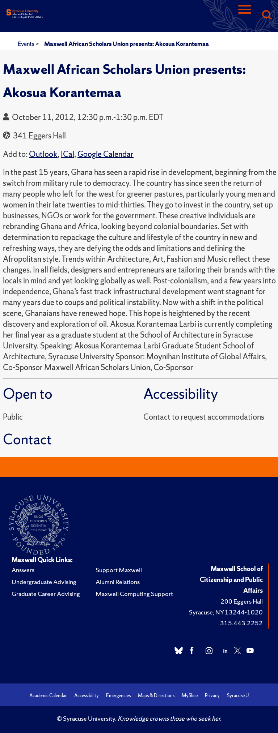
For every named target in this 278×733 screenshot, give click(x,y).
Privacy (212, 696)
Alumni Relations (118, 582)
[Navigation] (245, 15)
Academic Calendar (48, 696)
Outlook (43, 154)
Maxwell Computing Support (134, 594)
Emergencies (118, 696)
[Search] (266, 15)
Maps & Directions (156, 696)
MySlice (190, 696)
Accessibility (86, 696)
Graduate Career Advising (46, 594)
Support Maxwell (119, 570)
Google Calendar (105, 154)
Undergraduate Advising (44, 582)
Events (26, 44)
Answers (23, 570)
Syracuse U (238, 696)
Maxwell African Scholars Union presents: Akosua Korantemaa (126, 44)
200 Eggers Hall (241, 601)
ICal (67, 154)
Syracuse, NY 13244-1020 (226, 612)
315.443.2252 (241, 623)
